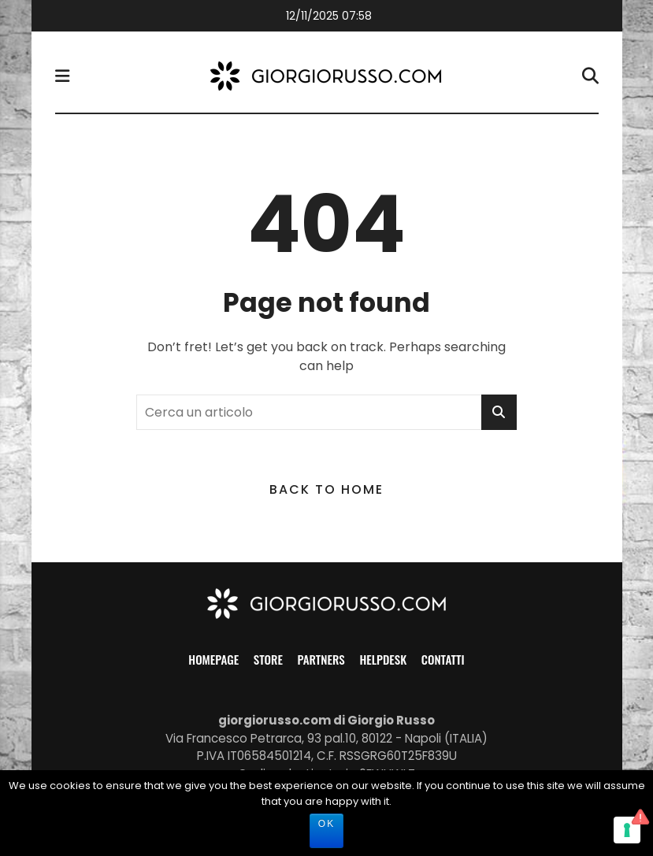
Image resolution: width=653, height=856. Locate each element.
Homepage (213, 659)
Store (268, 659)
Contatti (443, 659)
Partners (321, 659)
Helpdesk (382, 659)
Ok (326, 823)
